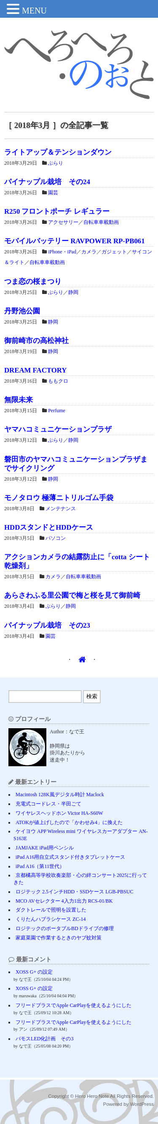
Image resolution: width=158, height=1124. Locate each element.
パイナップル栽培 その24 (47, 182)
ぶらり (55, 163)
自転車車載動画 (101, 222)
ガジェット (114, 252)
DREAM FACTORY (35, 370)
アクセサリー (63, 222)
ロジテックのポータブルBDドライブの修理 (65, 928)
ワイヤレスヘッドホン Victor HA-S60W (59, 813)
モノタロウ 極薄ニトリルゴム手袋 (58, 498)
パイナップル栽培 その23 (47, 625)
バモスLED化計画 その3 (44, 1039)
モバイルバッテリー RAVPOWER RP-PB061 (74, 241)
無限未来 (18, 400)
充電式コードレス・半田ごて (48, 804)
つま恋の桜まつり (33, 282)
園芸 (53, 193)
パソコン (56, 538)
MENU (34, 10)
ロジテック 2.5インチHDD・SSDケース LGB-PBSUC (74, 892)
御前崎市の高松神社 (36, 341)
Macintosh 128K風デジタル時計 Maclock (60, 794)
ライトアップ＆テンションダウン (58, 152)
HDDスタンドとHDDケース (48, 527)
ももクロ (58, 381)
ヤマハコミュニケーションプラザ (58, 429)
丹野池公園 (22, 311)
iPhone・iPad (62, 252)
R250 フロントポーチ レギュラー (57, 211)
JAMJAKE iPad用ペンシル (45, 848)
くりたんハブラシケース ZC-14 (51, 919)
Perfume (56, 411)
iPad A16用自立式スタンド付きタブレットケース (70, 857)
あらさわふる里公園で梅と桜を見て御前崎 (72, 595)
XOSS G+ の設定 (34, 972)
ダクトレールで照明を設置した (51, 910)
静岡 (73, 292)
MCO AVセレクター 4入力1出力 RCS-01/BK (64, 901)
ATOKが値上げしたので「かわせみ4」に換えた (69, 822)
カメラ (88, 252)
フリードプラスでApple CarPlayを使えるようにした (73, 1005)
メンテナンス (61, 509)
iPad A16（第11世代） (40, 866)
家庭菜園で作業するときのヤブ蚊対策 (59, 938)
